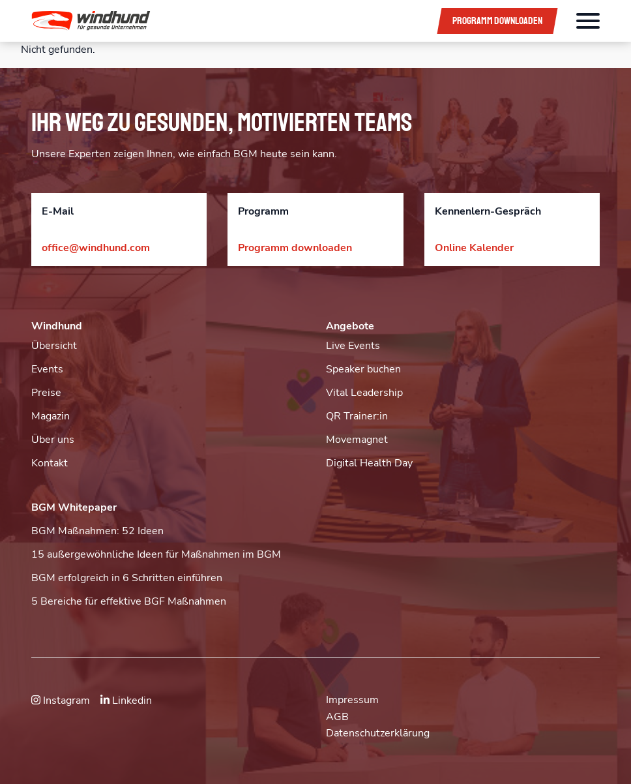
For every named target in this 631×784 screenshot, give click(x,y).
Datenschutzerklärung (378, 733)
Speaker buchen (363, 369)
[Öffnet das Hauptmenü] (588, 21)
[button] (224, 21)
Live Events (353, 346)
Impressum (352, 700)
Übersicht (54, 346)
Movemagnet (357, 439)
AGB (337, 717)
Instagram (60, 700)
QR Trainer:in (357, 416)
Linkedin (126, 700)
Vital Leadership (364, 392)
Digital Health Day (369, 463)
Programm (497, 20)
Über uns (52, 439)
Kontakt (49, 463)
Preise (46, 392)
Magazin (50, 416)
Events (47, 369)
